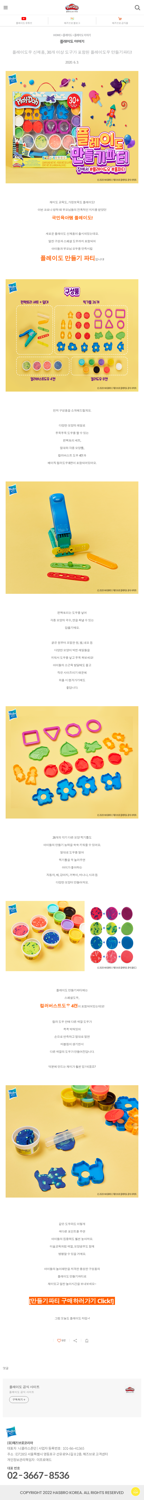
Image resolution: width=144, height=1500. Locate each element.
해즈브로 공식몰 (120, 23)
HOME (57, 35)
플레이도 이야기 (82, 35)
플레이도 (67, 35)
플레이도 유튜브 (24, 23)
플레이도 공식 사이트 (24, 1387)
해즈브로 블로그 (72, 23)
